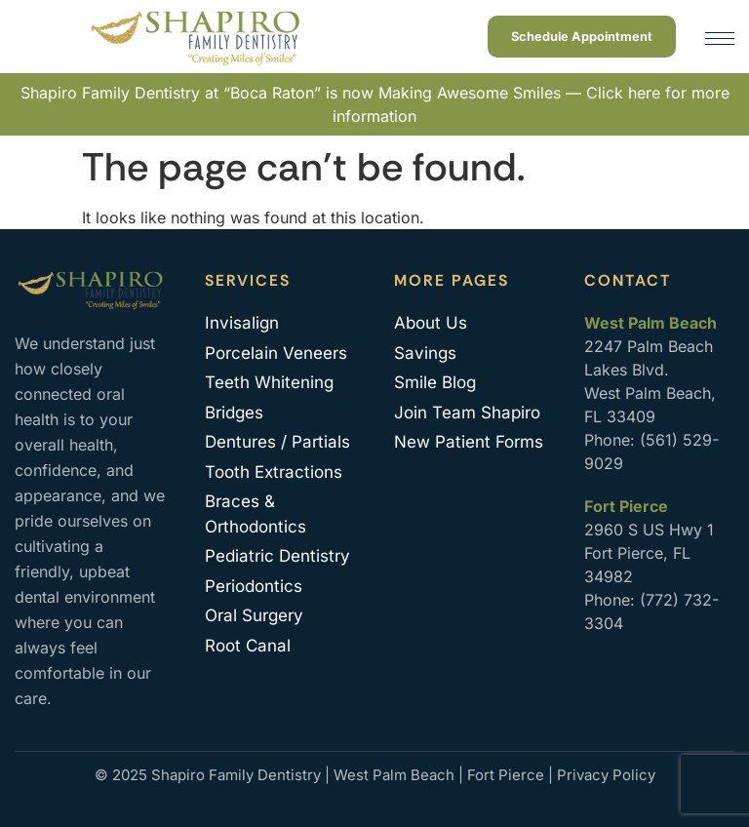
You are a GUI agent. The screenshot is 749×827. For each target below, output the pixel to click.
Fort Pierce (505, 775)
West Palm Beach (394, 775)
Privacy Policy (606, 775)
